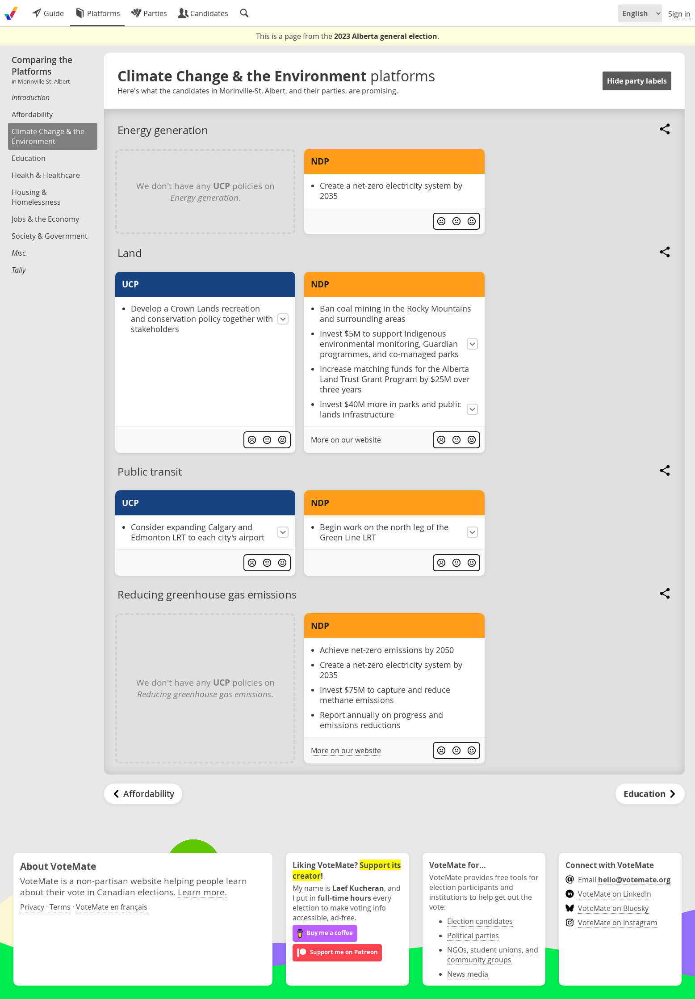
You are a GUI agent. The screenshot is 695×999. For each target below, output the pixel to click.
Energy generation (162, 130)
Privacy (32, 907)
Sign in (679, 14)
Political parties (473, 935)
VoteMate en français (111, 907)
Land (129, 253)
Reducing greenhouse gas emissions (207, 594)
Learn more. (202, 892)
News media (467, 974)
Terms (60, 907)
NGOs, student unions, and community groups (492, 955)
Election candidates (480, 921)
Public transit (149, 471)
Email (617, 880)
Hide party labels (637, 81)
